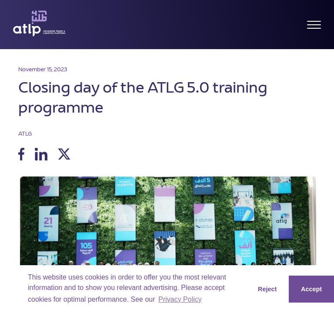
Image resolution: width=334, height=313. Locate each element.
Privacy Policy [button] (180, 299)
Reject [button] (267, 289)
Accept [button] (311, 289)
